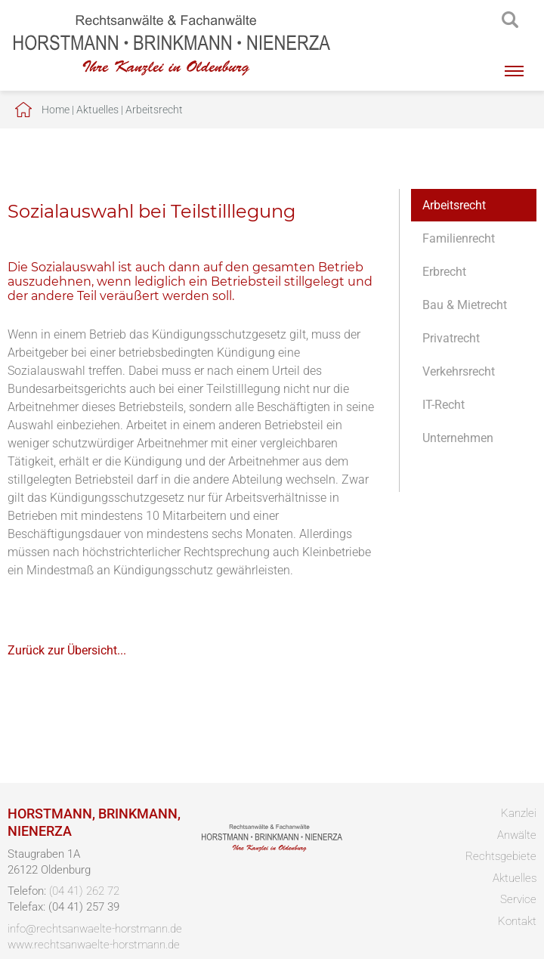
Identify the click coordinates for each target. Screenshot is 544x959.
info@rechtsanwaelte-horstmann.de (95, 929)
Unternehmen (457, 438)
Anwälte (516, 835)
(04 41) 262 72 (84, 891)
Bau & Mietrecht (464, 305)
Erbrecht (444, 271)
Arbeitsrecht (154, 110)
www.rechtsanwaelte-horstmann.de (94, 944)
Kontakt (517, 921)
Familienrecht (458, 238)
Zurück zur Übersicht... (67, 650)
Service (518, 899)
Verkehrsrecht (458, 371)
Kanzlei (518, 813)
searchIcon (510, 20)
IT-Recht (443, 405)
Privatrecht (451, 338)
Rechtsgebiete (500, 856)
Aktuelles (97, 110)
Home (56, 110)
